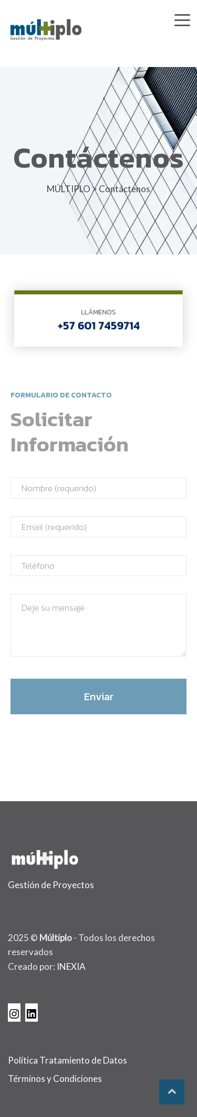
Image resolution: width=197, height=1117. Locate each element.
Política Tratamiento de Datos (67, 1060)
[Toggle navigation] (182, 17)
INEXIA (71, 966)
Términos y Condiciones (55, 1078)
